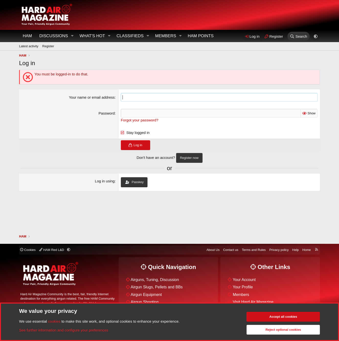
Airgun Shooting (144, 302)
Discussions (53, 36)
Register (48, 46)
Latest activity (28, 46)
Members (165, 36)
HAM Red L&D (52, 250)
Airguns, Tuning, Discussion (155, 280)
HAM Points (201, 36)
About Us (212, 250)
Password (107, 113)
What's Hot (92, 36)
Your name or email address (92, 97)
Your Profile (243, 287)
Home (306, 250)
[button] (72, 36)
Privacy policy (279, 250)
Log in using (105, 181)
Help (295, 250)
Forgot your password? (139, 120)
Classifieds (130, 36)
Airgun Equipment (146, 295)
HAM (27, 36)
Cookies (28, 250)
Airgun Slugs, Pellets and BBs (157, 287)
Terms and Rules (254, 250)
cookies (54, 321)
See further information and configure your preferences (63, 330)
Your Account (244, 280)
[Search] (298, 36)
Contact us (230, 250)
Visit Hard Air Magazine (253, 302)
